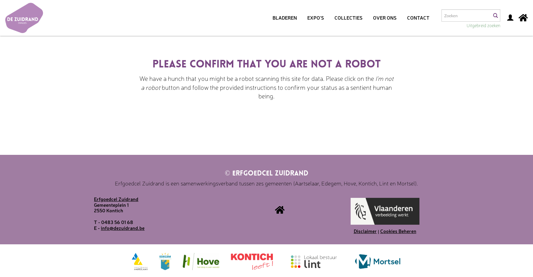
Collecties (348, 17)
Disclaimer (365, 231)
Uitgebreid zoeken (483, 25)
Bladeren (285, 17)
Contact (418, 17)
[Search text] (466, 15)
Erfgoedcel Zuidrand (266, 173)
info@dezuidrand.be (123, 228)
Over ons (385, 17)
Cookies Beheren (398, 231)
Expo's (315, 17)
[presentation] (251, 122)
